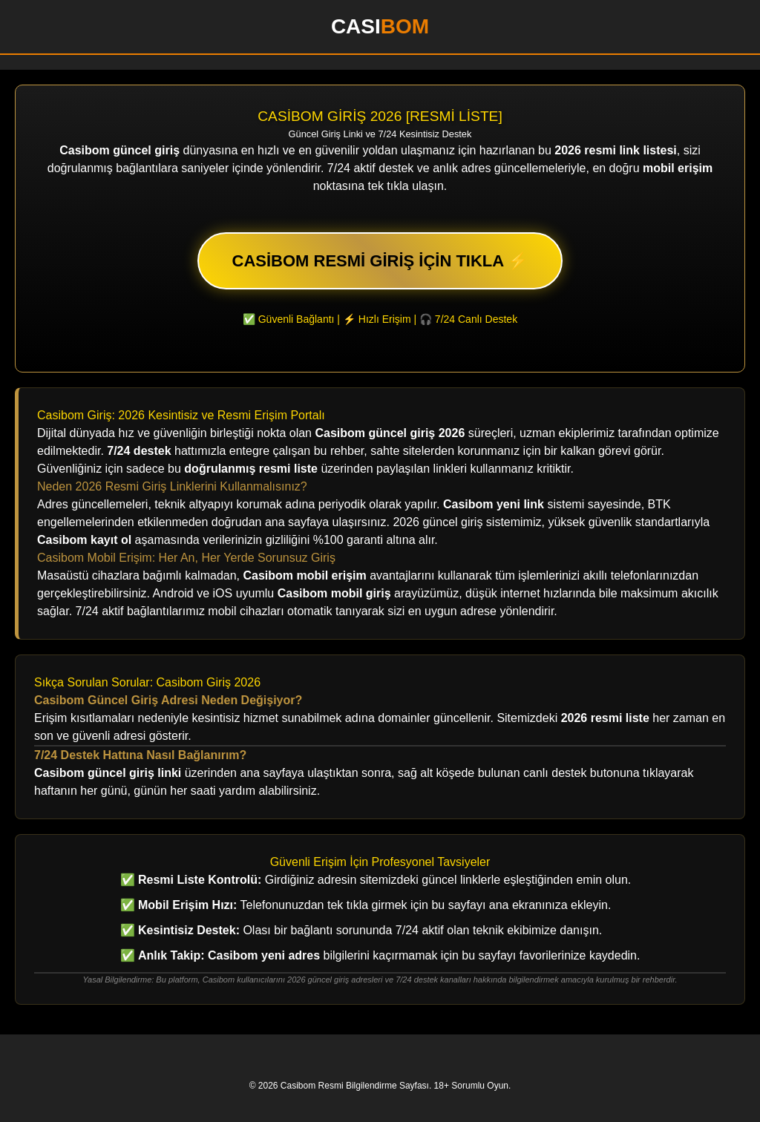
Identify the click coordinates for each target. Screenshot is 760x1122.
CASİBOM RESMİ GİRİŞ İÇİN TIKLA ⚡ (380, 261)
